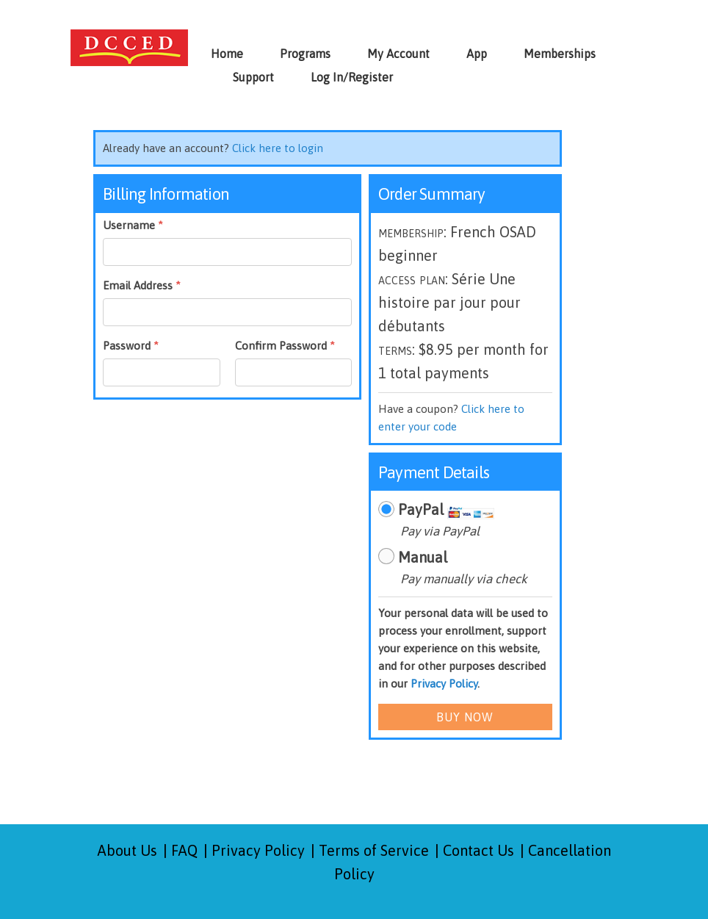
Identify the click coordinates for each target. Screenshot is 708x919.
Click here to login (277, 148)
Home (227, 53)
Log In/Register (352, 77)
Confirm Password (285, 345)
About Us (127, 850)
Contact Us (478, 850)
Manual (422, 557)
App (476, 53)
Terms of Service (374, 850)
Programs (305, 53)
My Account (398, 53)
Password (131, 345)
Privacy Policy (444, 683)
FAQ (184, 850)
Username (133, 225)
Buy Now (465, 717)
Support (253, 77)
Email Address (142, 285)
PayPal (421, 509)
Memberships (560, 53)
